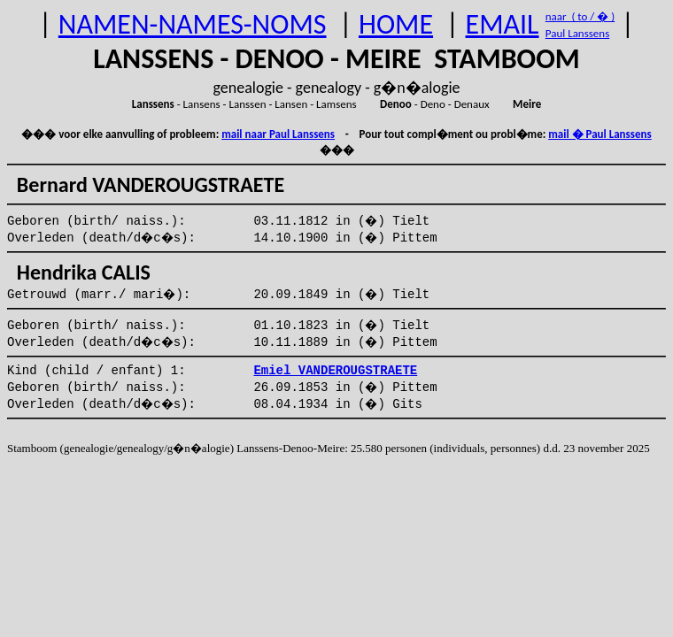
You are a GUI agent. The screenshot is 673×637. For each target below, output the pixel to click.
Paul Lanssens (577, 33)
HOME (396, 24)
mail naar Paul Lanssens (278, 134)
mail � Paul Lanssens (599, 134)
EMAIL (502, 24)
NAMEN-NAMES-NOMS (192, 24)
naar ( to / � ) (580, 16)
